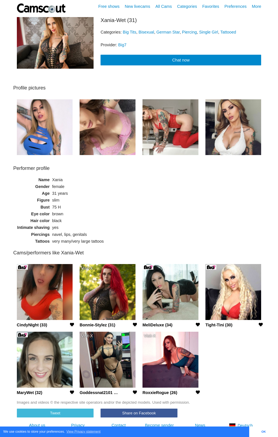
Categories (187, 6)
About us (37, 425)
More (256, 6)
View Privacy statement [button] (83, 431)
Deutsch (241, 425)
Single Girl (208, 32)
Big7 (122, 45)
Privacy (78, 425)
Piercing (189, 32)
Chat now (181, 60)
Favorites (210, 6)
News (200, 425)
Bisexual (146, 32)
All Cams (163, 6)
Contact (118, 425)
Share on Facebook (139, 413)
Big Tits (129, 32)
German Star (168, 32)
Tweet (55, 413)
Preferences (235, 6)
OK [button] (263, 431)
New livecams (137, 6)
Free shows (108, 6)
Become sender (159, 425)
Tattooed (228, 32)
